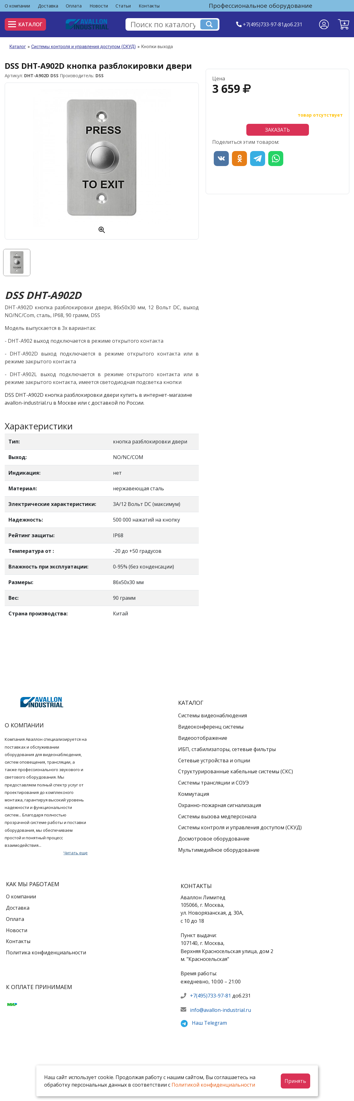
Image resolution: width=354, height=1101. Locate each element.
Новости (99, 6)
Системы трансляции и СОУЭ (213, 782)
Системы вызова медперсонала (217, 816)
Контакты (149, 6)
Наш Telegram (209, 1022)
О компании (17, 6)
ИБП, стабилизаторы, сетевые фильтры (227, 749)
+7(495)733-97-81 (210, 995)
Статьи (123, 6)
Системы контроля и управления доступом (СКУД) (83, 46)
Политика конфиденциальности (46, 952)
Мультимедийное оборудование (218, 849)
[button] (343, 24)
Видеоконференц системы (211, 726)
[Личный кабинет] (324, 24)
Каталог (25, 24)
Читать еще (76, 853)
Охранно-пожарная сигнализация (219, 805)
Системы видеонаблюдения (212, 715)
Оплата (74, 6)
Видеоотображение (202, 738)
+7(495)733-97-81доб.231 (272, 24)
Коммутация (193, 793)
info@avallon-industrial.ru (220, 1010)
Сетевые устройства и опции (214, 760)
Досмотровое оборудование (213, 838)
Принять (295, 1081)
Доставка (48, 6)
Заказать (277, 129)
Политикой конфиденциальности (213, 1084)
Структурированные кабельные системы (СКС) (235, 771)
